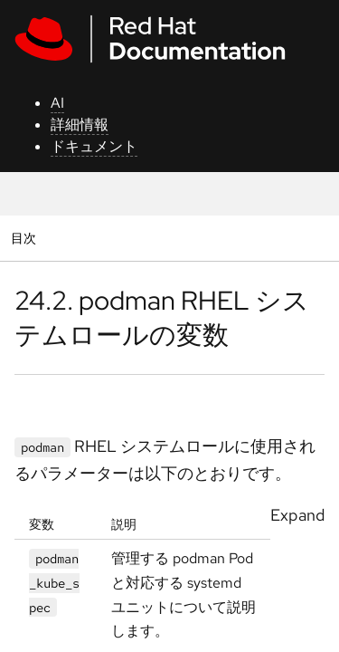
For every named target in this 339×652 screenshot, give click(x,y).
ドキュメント (94, 146)
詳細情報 (79, 124)
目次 (26, 237)
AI (57, 102)
